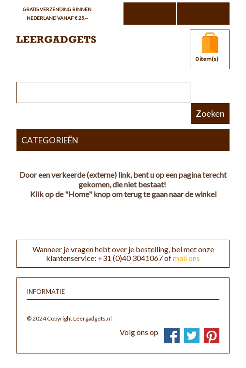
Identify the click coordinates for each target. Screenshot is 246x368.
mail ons (186, 257)
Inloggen (203, 13)
